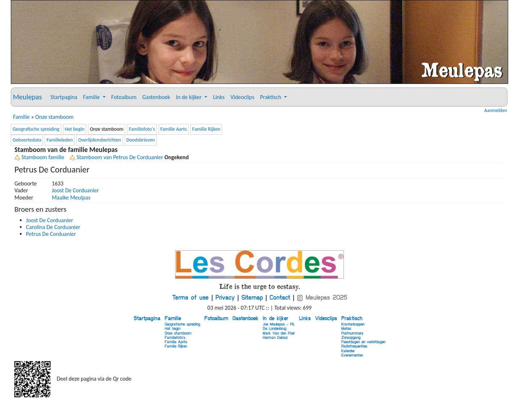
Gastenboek (156, 97)
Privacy (225, 297)
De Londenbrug (274, 328)
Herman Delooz (275, 337)
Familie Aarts (173, 129)
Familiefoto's (142, 129)
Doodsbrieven (141, 140)
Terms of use (190, 297)
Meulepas (27, 97)
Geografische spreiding (36, 129)
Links (219, 97)
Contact (280, 297)
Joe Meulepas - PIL (279, 324)
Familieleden (59, 140)
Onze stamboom (54, 116)
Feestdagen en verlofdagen (363, 341)
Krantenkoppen (352, 324)
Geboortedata (27, 140)
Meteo (346, 328)
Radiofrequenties (354, 346)
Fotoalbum (124, 97)
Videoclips (242, 97)
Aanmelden (495, 110)
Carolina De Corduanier (53, 227)
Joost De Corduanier (75, 190)
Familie (21, 116)
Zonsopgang (350, 337)
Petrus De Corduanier (51, 233)
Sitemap (252, 297)
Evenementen (352, 355)
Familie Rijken (206, 129)
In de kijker (275, 318)
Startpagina (63, 97)
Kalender (348, 350)
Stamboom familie (39, 157)
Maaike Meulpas (71, 197)
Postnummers (352, 333)
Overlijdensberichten (99, 140)
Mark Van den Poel (278, 333)
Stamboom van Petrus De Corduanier (116, 157)
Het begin (75, 129)
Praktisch (351, 318)
